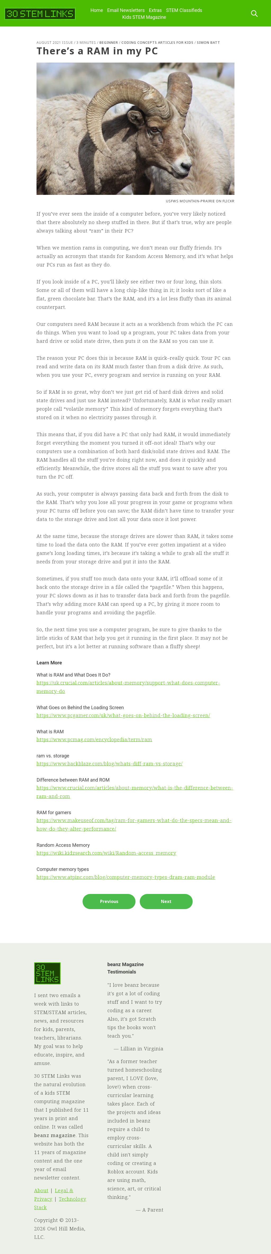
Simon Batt (208, 42)
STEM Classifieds (184, 10)
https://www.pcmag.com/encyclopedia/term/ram (94, 739)
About (41, 1190)
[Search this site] (254, 14)
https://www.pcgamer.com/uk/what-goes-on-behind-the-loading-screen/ (123, 715)
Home (97, 10)
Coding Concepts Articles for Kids (157, 42)
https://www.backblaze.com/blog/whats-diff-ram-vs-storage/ (110, 763)
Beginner (109, 42)
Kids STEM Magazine (144, 17)
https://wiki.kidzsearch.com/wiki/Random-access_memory (106, 853)
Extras (155, 10)
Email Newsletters (126, 10)
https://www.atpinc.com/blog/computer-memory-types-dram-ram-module (126, 877)
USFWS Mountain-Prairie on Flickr (200, 201)
